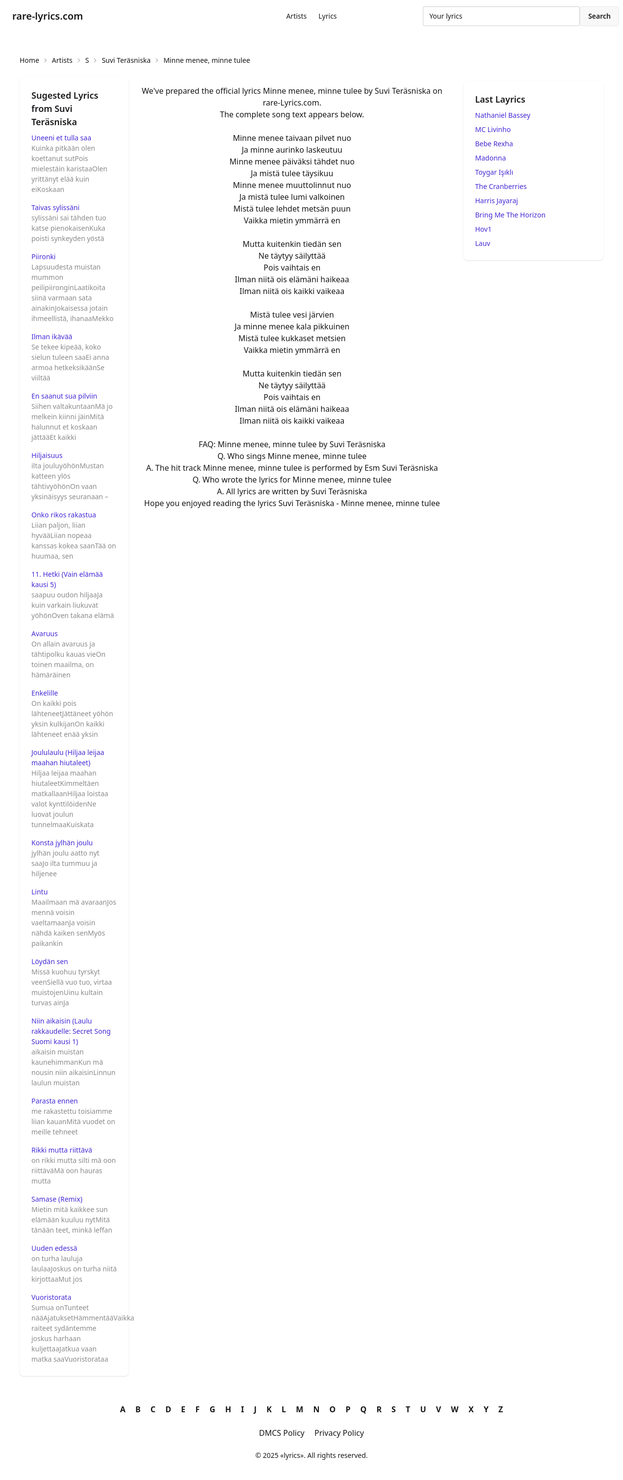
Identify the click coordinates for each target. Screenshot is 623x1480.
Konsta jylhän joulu (62, 842)
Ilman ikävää (51, 336)
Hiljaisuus (46, 455)
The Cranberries (501, 186)
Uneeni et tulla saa (61, 137)
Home (29, 60)
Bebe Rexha (494, 143)
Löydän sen (49, 961)
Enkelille (44, 693)
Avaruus (44, 633)
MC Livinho (493, 129)
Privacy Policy (339, 1432)
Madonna (490, 157)
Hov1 (483, 229)
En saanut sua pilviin (64, 396)
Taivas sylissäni (55, 207)
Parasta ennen (54, 1100)
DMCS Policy (282, 1432)
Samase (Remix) (56, 1199)
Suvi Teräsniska (126, 60)
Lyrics (327, 16)
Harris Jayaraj (496, 200)
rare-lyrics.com (47, 16)
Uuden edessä (54, 1248)
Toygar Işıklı (494, 172)
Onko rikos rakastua (63, 514)
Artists (296, 16)
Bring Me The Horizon (510, 214)
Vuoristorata (51, 1297)
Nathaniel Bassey (503, 115)
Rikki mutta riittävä (61, 1150)
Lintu (39, 891)
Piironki (43, 256)
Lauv (483, 243)
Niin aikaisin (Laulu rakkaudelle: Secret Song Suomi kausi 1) (71, 1031)
